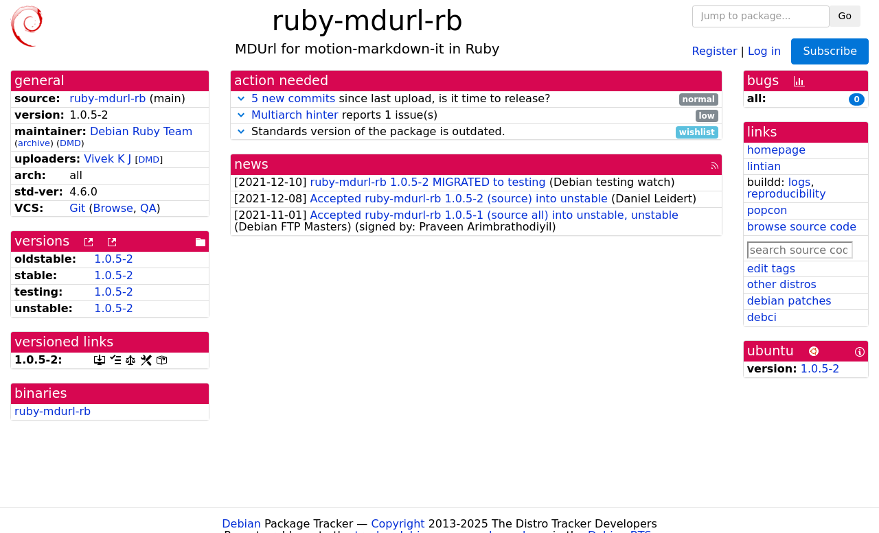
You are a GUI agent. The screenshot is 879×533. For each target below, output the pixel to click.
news (251, 164)
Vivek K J (107, 158)
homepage (776, 149)
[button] (241, 98)
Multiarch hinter (295, 114)
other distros (782, 284)
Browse (113, 208)
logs (799, 182)
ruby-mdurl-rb (107, 98)
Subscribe (830, 51)
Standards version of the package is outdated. (476, 132)
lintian (764, 166)
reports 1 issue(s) (476, 115)
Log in (764, 50)
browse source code (801, 226)
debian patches (789, 300)
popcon (767, 210)
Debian (241, 523)
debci (762, 317)
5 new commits (293, 98)
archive (34, 143)
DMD (70, 143)
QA (148, 208)
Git (77, 208)
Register (715, 50)
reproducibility (786, 193)
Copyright (397, 523)
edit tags (771, 268)
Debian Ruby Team (141, 131)
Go (845, 15)
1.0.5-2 (113, 258)
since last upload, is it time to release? (476, 99)
